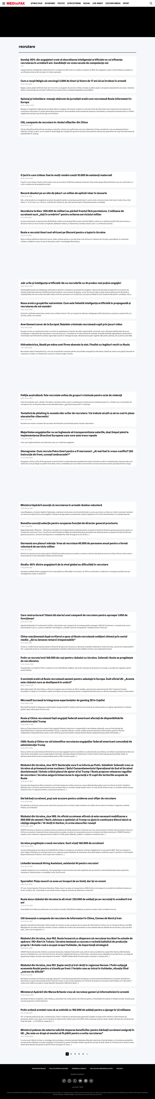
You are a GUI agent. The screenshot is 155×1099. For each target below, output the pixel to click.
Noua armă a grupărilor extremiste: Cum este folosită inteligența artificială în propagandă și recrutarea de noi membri (76, 305)
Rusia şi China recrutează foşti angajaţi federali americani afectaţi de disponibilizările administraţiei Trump (72, 720)
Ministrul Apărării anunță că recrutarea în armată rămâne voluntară (61, 505)
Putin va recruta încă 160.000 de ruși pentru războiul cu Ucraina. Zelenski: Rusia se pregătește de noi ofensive (77, 659)
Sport (126, 3)
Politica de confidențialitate (101, 1068)
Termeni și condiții (79, 1068)
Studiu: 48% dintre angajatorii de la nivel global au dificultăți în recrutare (64, 564)
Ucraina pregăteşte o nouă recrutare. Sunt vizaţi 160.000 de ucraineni (62, 843)
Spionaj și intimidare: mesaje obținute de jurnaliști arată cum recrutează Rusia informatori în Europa (76, 100)
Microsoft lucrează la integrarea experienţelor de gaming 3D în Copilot (63, 700)
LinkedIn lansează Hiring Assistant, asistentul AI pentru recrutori (59, 863)
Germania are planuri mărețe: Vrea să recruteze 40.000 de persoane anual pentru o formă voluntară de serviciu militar (74, 545)
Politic (61, 3)
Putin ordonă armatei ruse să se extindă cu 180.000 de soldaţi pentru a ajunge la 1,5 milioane (76, 1009)
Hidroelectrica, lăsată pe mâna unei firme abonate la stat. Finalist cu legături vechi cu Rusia (75, 344)
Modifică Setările (77, 1074)
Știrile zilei (36, 3)
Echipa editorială (39, 1068)
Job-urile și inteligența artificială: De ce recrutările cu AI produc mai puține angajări (71, 283)
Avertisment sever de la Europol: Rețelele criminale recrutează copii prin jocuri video (71, 324)
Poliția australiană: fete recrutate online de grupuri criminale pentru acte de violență (71, 395)
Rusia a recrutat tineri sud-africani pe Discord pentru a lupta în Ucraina (63, 232)
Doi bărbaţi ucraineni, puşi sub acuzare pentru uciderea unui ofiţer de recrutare (68, 798)
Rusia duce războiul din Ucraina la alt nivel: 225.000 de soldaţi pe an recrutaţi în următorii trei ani (76, 901)
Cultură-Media (112, 3)
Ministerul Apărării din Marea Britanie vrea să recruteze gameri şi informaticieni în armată (75, 991)
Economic (50, 3)
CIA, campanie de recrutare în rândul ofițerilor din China (54, 122)
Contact (119, 1068)
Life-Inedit (98, 3)
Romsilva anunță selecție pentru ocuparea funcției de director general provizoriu (69, 523)
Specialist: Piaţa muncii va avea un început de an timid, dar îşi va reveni (63, 881)
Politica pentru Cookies (58, 1068)
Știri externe (74, 3)
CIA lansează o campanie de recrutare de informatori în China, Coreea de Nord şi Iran (71, 918)
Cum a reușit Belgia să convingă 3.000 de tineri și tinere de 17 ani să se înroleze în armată (73, 80)
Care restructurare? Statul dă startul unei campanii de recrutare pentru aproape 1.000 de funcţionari (74, 617)
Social (86, 3)
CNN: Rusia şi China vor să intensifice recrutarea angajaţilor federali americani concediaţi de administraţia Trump (76, 743)
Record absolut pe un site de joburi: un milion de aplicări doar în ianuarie (64, 193)
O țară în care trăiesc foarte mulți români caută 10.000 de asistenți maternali (66, 175)
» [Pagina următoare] (87, 1054)
